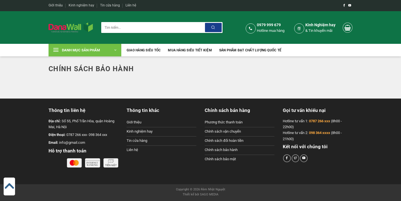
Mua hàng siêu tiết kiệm (190, 50)
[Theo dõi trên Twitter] (295, 158)
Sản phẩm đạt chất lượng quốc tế (250, 50)
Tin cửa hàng (110, 5)
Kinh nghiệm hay (81, 5)
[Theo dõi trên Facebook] (344, 5)
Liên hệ (130, 5)
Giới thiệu (56, 5)
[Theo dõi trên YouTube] (349, 5)
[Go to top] (9, 186)
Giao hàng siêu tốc (144, 50)
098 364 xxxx (319, 133)
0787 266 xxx (319, 121)
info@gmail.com (72, 142)
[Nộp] (213, 27)
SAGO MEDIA (209, 194)
